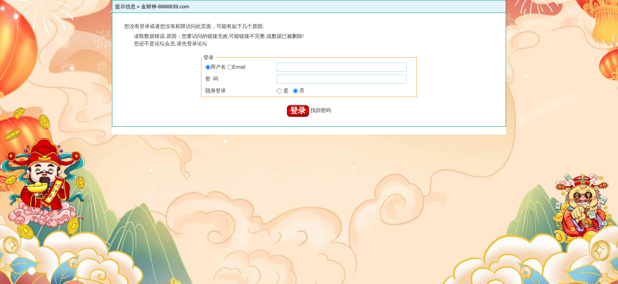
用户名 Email (225, 67)
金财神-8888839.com (165, 6)
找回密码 (321, 110)
